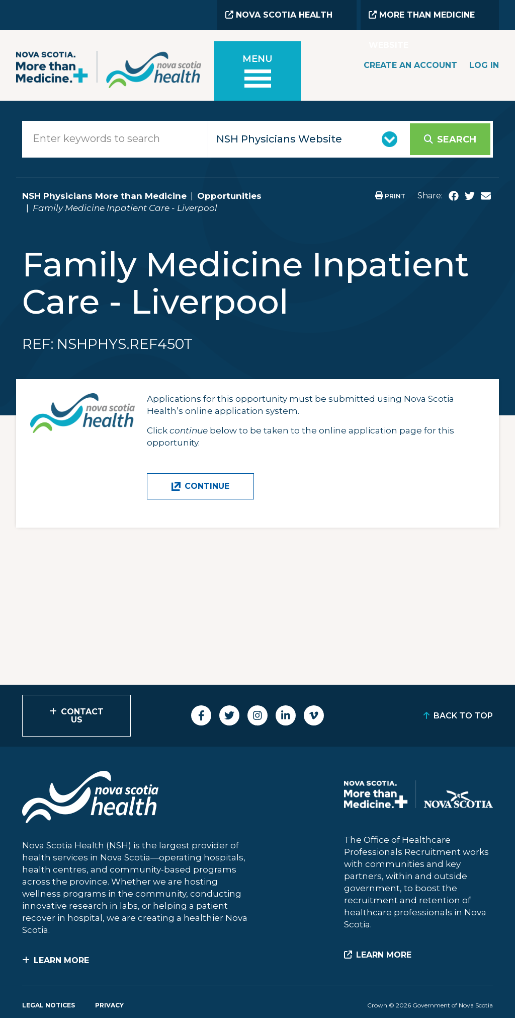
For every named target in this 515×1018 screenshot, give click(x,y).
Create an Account (410, 65)
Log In (484, 65)
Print (390, 196)
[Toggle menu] (257, 72)
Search (456, 139)
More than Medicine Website (422, 20)
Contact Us (82, 715)
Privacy (109, 1005)
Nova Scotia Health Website (278, 20)
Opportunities (229, 196)
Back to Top (463, 715)
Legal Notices (48, 1005)
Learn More (61, 960)
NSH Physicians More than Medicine (104, 196)
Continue (207, 486)
